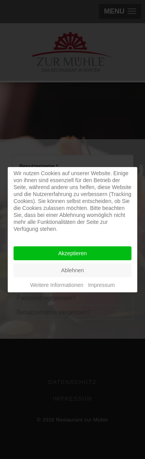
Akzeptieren (72, 253)
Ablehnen (72, 270)
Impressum (101, 285)
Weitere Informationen (56, 285)
